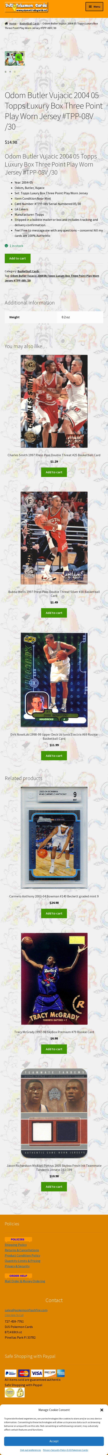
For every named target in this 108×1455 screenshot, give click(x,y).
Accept (54, 1441)
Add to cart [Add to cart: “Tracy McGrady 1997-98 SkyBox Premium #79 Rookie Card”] (54, 1049)
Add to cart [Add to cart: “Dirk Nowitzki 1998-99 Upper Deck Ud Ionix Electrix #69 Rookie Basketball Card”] (54, 755)
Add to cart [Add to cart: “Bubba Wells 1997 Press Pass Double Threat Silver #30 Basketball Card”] (54, 613)
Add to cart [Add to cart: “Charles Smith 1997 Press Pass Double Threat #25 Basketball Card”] (54, 472)
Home (13, 23)
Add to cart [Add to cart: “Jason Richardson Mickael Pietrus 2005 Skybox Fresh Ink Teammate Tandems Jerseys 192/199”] (54, 1186)
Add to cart (17, 258)
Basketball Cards (29, 23)
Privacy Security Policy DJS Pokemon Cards (65, 1450)
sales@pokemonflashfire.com (26, 1310)
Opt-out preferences (30, 1450)
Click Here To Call (14, 1315)
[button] (102, 1410)
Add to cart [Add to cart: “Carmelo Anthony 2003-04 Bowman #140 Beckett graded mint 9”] (54, 913)
